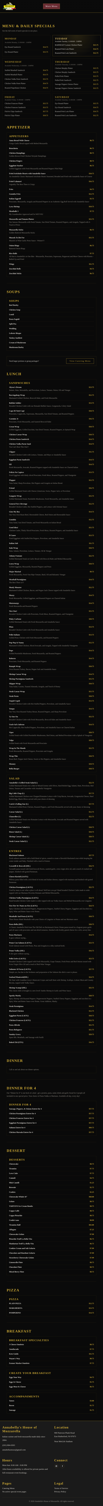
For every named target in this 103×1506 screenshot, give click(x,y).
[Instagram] (56, 1466)
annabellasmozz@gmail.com (14, 1450)
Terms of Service (61, 1488)
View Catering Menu (80, 361)
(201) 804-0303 (8, 1445)
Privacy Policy (60, 1491)
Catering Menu (8, 1488)
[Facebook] (62, 1466)
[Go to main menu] (51, 6)
